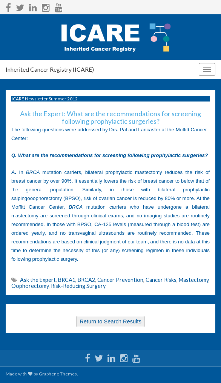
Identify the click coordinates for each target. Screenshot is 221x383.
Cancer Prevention (120, 280)
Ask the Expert (38, 280)
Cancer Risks (161, 280)
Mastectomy (194, 280)
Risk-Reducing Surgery (78, 286)
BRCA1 (66, 280)
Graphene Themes (58, 374)
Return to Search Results (110, 321)
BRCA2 (86, 280)
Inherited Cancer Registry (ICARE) (50, 69)
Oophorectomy (30, 286)
